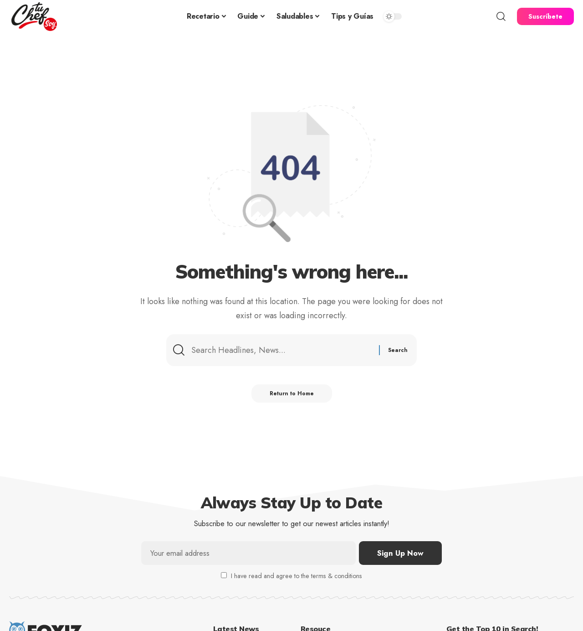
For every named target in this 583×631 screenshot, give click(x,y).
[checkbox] (224, 575)
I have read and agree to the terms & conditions (296, 575)
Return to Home (292, 393)
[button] (501, 16)
